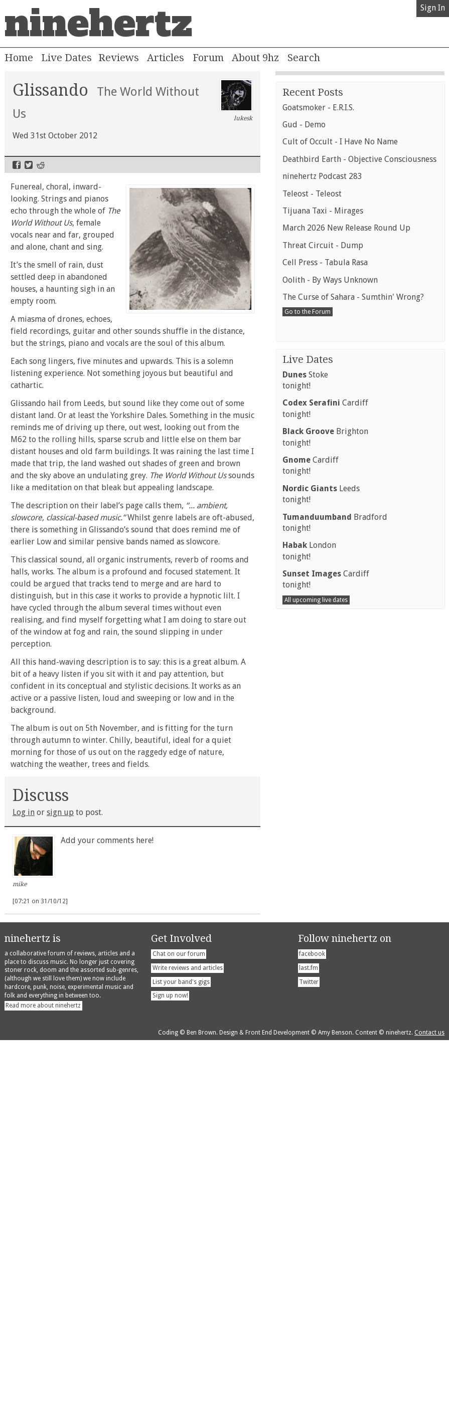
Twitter (29, 165)
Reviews (118, 58)
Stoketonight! (305, 1054)
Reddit (41, 165)
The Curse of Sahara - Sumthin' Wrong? (353, 970)
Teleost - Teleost (312, 867)
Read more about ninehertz (43, 1373)
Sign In (432, 8)
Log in (24, 812)
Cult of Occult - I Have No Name (340, 815)
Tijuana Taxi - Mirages (322, 884)
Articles (165, 58)
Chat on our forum (179, 1321)
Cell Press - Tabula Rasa (325, 936)
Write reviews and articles (188, 1335)
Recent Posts (312, 766)
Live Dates (66, 58)
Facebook (17, 165)
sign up (60, 812)
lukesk (236, 100)
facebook (312, 1321)
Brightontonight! (325, 1110)
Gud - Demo (304, 798)
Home (19, 58)
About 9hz (255, 58)
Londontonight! (309, 1224)
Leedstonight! (321, 1167)
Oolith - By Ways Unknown (330, 953)
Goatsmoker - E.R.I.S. (318, 781)
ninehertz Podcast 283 (322, 850)
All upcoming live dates (316, 1273)
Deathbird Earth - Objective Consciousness (359, 833)
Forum (208, 58)
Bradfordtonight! (334, 1196)
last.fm (308, 1335)
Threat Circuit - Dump (322, 919)
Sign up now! (170, 1363)
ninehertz (98, 23)
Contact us (429, 1400)
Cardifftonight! (325, 1082)
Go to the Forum (307, 985)
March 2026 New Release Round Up (346, 901)
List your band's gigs (181, 1349)
